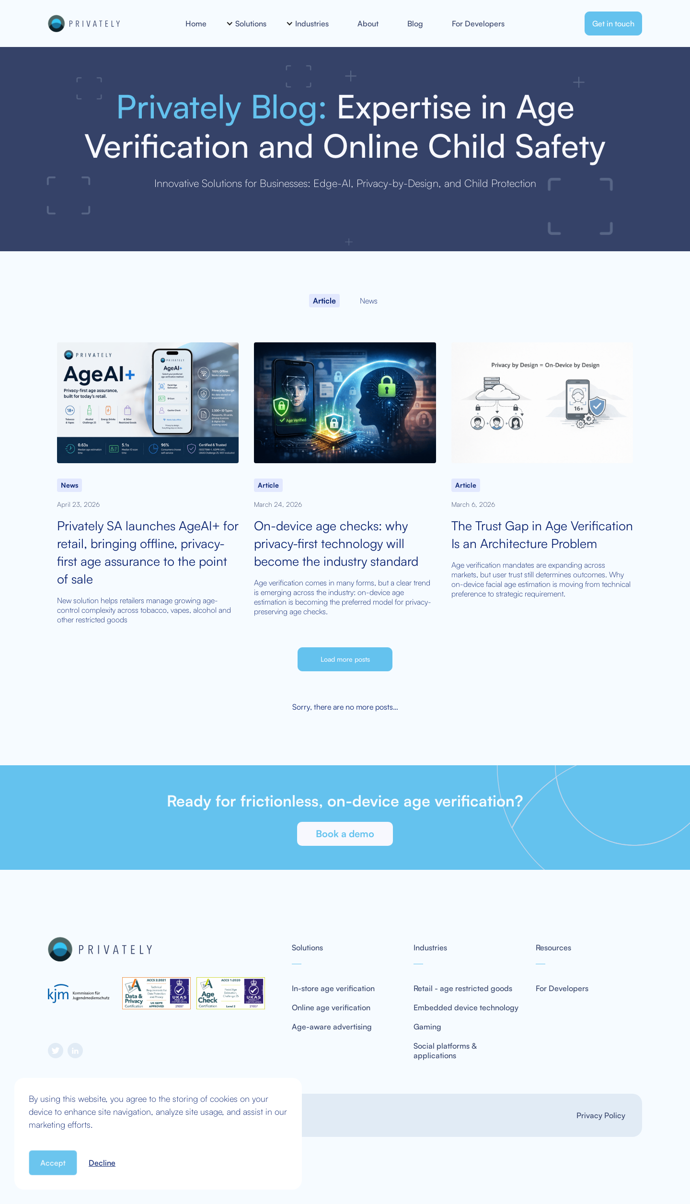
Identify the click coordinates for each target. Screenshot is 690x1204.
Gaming (427, 1026)
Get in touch (613, 23)
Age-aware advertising (332, 1026)
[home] (105, 23)
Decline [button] (102, 1163)
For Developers (478, 23)
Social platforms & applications (445, 1050)
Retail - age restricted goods (463, 988)
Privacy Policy (600, 1115)
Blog (415, 23)
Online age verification (331, 1007)
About (368, 23)
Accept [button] (53, 1162)
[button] (251, 23)
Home (196, 23)
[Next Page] (345, 659)
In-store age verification (333, 988)
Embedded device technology (466, 1007)
